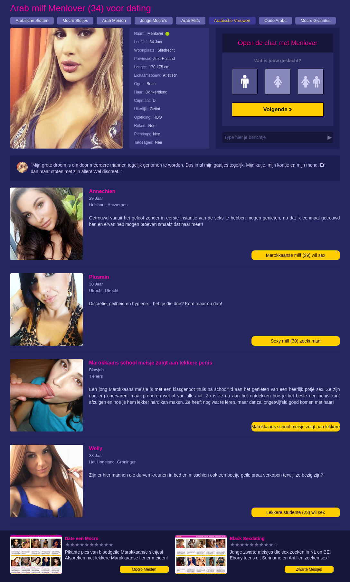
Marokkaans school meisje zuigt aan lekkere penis (295, 428)
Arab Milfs (190, 20)
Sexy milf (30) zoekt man (295, 341)
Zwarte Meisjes (309, 569)
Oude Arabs (275, 20)
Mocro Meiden (144, 569)
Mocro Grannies (315, 20)
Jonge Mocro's (153, 20)
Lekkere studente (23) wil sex (295, 512)
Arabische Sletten (32, 20)
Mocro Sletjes (75, 20)
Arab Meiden (114, 20)
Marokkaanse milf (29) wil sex (295, 255)
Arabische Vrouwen (232, 20)
